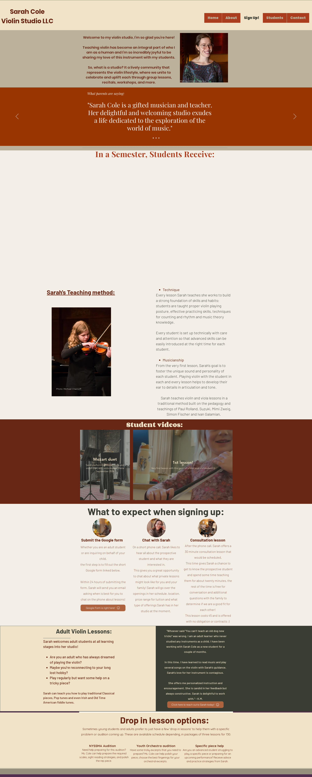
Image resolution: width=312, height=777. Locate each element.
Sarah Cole (27, 11)
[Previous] (17, 117)
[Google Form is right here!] (103, 608)
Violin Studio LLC (27, 21)
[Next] (294, 117)
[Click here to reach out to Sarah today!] (195, 704)
